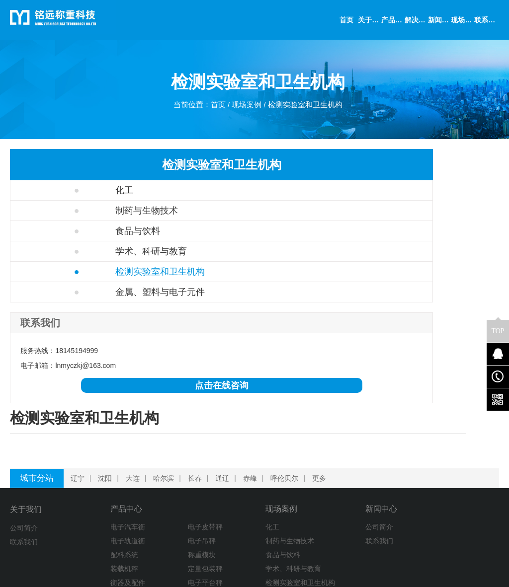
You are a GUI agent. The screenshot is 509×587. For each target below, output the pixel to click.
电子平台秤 (153, 534)
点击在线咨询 (88, 385)
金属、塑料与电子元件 (88, 292)
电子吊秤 (150, 492)
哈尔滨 (165, 429)
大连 (135, 429)
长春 (197, 429)
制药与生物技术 (74, 211)
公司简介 (24, 478)
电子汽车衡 (98, 478)
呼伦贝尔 (286, 429)
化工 (52, 190)
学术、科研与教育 (79, 251)
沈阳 (107, 429)
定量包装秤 (153, 520)
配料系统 (95, 506)
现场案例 (246, 107)
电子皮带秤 (153, 478)
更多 (321, 429)
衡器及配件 (98, 534)
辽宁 (79, 429)
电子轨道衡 (98, 492)
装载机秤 (95, 520)
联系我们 (24, 492)
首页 (216, 107)
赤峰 (252, 429)
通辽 (224, 429)
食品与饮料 (65, 231)
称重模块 (150, 506)
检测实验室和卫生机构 (308, 107)
